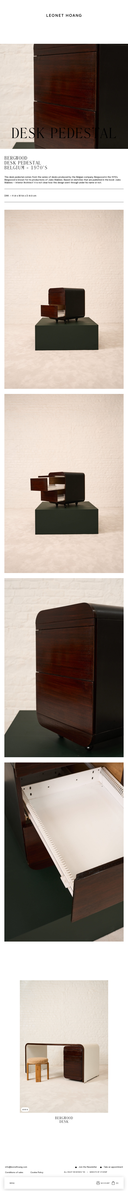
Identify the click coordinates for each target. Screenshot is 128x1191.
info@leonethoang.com (16, 1167)
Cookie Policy (36, 1172)
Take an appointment (113, 1167)
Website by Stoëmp (98, 1172)
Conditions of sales (14, 1172)
